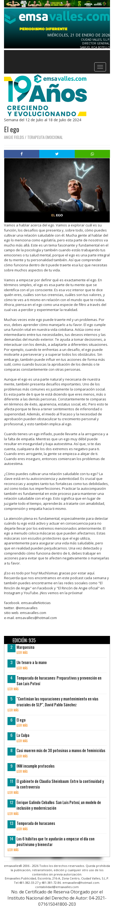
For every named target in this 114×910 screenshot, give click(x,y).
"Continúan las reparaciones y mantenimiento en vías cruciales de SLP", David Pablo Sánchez (57, 701)
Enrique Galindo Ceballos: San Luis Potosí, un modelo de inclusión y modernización (59, 805)
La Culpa (23, 735)
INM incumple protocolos (35, 766)
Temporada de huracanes (36, 823)
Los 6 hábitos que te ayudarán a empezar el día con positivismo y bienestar (56, 841)
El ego (21, 720)
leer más (22, 652)
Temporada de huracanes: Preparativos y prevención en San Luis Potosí (59, 680)
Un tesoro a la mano (32, 662)
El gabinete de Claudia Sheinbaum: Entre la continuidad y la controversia (60, 784)
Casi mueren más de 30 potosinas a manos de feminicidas (61, 750)
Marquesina (25, 647)
